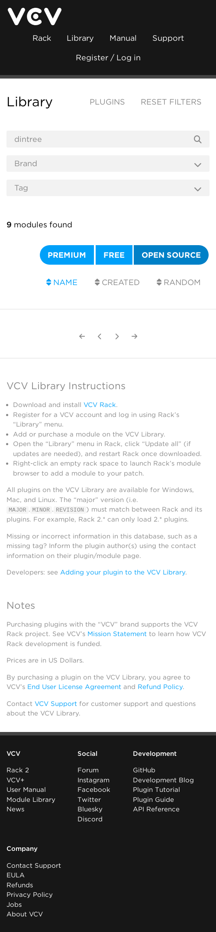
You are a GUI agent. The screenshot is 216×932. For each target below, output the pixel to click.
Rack (41, 38)
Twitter (89, 799)
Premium (67, 254)
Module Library (30, 799)
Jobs (14, 904)
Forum (88, 770)
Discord (90, 819)
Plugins (107, 101)
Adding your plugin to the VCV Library (122, 572)
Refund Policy (160, 686)
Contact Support (33, 865)
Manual (123, 38)
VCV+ (15, 780)
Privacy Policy (29, 895)
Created (117, 282)
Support (168, 38)
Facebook (93, 790)
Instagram (93, 780)
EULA (15, 875)
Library (80, 38)
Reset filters (171, 101)
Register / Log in (108, 57)
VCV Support (56, 703)
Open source (171, 254)
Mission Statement (117, 633)
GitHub (144, 770)
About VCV (24, 914)
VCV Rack (100, 405)
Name (61, 282)
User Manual (26, 790)
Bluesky (90, 809)
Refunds (19, 885)
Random (179, 282)
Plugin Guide (153, 799)
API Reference (156, 809)
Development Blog (163, 780)
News (15, 809)
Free (114, 254)
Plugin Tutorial (156, 790)
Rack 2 (17, 770)
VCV (13, 753)
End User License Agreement (74, 686)
